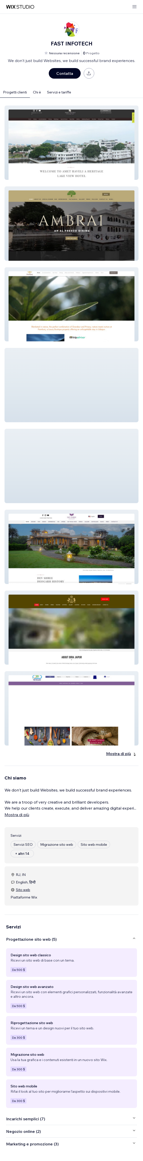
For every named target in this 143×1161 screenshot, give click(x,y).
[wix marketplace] (20, 7)
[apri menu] (134, 7)
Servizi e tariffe (59, 92)
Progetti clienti (15, 92)
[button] (71, 142)
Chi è (37, 92)
